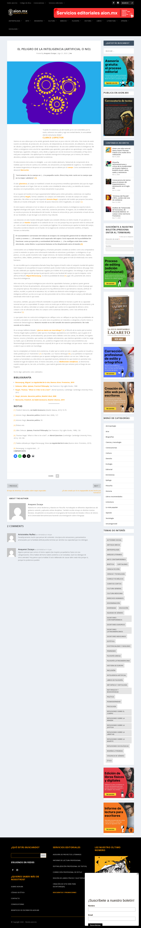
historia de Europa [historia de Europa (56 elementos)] (115, 665)
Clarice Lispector (53, 137)
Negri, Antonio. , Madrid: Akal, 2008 (35, 396)
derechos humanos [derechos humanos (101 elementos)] (115, 598)
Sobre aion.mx (12, 3)
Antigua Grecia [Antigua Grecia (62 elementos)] (113, 545)
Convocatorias (39, 3)
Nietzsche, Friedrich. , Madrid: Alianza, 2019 (39, 400)
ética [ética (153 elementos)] (109, 761)
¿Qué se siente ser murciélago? (49, 330)
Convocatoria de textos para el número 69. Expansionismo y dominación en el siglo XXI (121, 184)
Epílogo (108, 480)
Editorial (109, 469)
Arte (27, 21)
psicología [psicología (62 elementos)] (111, 706)
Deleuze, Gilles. (32, 386)
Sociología (13, 29)
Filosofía (75, 21)
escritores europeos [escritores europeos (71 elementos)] (116, 625)
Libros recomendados (114, 496)
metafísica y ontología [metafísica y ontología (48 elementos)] (117, 685)
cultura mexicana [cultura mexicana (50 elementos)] (114, 593)
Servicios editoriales (56, 3)
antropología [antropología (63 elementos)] (113, 550)
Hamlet (27, 222)
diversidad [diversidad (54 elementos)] (111, 608)
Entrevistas (110, 475)
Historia (87, 21)
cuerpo (70, 167)
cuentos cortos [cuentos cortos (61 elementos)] (114, 584)
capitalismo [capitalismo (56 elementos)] (122, 564)
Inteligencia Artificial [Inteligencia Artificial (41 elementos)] (116, 675)
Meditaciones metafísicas (68, 362)
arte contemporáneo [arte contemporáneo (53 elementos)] (116, 559)
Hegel (27, 197)
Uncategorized (111, 524)
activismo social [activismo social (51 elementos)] (114, 540)
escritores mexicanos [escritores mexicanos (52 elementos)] (116, 636)
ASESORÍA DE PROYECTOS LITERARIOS (67, 854)
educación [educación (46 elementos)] (123, 608)
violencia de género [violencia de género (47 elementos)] (115, 756)
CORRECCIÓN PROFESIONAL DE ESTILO (67, 872)
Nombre (108, 246)
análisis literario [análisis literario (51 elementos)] (114, 555)
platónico (23, 184)
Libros (99, 21)
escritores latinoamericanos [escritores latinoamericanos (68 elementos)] (115, 630)
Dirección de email (113, 239)
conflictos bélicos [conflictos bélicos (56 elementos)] (115, 579)
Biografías (38, 21)
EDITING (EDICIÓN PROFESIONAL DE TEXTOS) (70, 866)
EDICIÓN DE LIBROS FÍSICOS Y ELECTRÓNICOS (70, 878)
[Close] (138, 873)
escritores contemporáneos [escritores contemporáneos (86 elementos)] (114, 619)
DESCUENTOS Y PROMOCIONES (64, 892)
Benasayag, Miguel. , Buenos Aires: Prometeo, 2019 (44, 382)
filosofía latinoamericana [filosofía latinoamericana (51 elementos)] (118, 661)
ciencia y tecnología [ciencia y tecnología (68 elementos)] (116, 574)
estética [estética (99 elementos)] (110, 641)
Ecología (109, 464)
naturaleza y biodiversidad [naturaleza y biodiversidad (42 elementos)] (113, 691)
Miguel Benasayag (33, 276)
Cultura (51, 21)
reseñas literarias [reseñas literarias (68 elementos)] (115, 751)
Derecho (63, 21)
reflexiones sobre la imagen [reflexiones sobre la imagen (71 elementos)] (116, 719)
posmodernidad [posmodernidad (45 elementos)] (114, 702)
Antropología (14, 21)
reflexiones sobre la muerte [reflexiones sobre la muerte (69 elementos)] (116, 740)
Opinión (124, 21)
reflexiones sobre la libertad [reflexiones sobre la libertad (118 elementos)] (116, 733)
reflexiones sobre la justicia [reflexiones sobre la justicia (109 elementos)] (116, 726)
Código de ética (25, 3)
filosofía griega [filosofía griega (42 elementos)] (114, 656)
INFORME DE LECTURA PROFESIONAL (67, 860)
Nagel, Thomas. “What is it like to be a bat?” (33, 390)
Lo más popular (112, 507)
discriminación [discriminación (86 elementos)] (113, 603)
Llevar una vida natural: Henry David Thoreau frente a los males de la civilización (121, 151)
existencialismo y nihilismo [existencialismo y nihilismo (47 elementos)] (118, 646)
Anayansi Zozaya (50, 53)
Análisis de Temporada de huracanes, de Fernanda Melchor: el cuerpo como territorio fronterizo (121, 212)
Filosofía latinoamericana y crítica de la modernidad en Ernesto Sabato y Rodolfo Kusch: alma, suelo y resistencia (121, 167)
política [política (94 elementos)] (110, 697)
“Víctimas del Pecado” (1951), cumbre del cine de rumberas (121, 198)
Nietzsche (25, 170)
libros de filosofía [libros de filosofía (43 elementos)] (115, 680)
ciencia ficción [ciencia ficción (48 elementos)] (113, 569)
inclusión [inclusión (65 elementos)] (111, 670)
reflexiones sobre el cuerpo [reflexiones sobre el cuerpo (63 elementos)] (115, 712)
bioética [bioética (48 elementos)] (110, 564)
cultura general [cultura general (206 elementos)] (114, 588)
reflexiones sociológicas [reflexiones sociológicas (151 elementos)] (118, 746)
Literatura (111, 21)
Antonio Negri (52, 199)
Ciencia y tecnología (113, 442)
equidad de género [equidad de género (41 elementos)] (115, 613)
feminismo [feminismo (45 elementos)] (111, 651)
